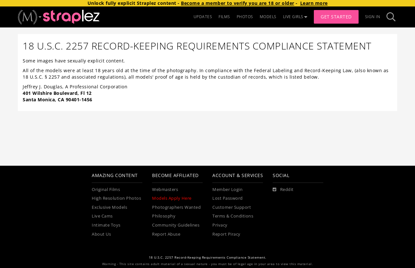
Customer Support (231, 207)
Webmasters (165, 189)
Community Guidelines (175, 225)
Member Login (227, 189)
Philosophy (163, 216)
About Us (101, 234)
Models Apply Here (172, 198)
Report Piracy (226, 234)
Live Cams (102, 216)
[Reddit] (283, 190)
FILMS (224, 16)
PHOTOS (245, 16)
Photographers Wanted (176, 207)
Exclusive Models (109, 207)
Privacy (220, 225)
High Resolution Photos (116, 198)
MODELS (268, 16)
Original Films (106, 189)
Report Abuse (166, 234)
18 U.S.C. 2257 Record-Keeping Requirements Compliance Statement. (208, 257)
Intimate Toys (106, 225)
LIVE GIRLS (295, 16)
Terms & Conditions (232, 216)
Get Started (336, 17)
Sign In (372, 16)
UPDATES (203, 16)
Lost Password (227, 198)
